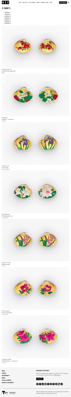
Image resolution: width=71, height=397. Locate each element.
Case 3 (6, 8)
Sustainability (5, 375)
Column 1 (7, 12)
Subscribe (40, 379)
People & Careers (6, 380)
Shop (51, 2)
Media (3, 378)
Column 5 (7, 21)
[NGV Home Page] (5, 2)
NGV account (57, 375)
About (3, 371)
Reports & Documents (8, 382)
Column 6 (7, 23)
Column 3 (7, 17)
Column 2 (7, 14)
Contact (4, 373)
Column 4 (7, 19)
